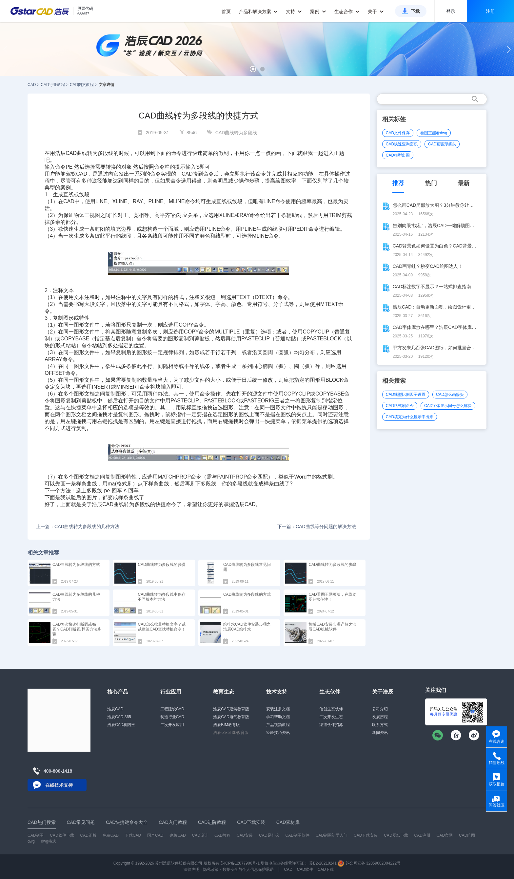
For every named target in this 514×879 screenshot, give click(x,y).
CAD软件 (305, 869)
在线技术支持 (59, 785)
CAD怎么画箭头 (450, 394)
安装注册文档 (278, 709)
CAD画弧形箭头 (442, 144)
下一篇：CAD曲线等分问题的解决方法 (316, 526)
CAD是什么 (269, 835)
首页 (226, 11)
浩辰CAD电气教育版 (231, 717)
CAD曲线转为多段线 (236, 132)
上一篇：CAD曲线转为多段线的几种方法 (77, 526)
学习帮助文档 (278, 717)
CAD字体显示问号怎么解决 (448, 405)
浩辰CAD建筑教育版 (231, 709)
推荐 (398, 183)
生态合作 (347, 11)
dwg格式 (48, 841)
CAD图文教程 (82, 84)
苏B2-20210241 (323, 863)
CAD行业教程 (53, 84)
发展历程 (380, 717)
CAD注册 (422, 835)
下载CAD (133, 835)
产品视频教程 (278, 724)
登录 (450, 11)
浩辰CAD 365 (119, 717)
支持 (294, 11)
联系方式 (380, 724)
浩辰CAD (115, 709)
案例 (318, 11)
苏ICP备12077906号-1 (240, 863)
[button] (252, 69)
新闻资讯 (380, 732)
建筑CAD (177, 835)
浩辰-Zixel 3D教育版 (230, 732)
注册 (490, 11)
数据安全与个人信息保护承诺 (248, 869)
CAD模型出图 (398, 155)
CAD (32, 84)
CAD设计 (200, 835)
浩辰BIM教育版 (226, 724)
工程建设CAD (172, 709)
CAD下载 (326, 869)
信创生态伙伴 (331, 709)
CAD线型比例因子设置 (405, 394)
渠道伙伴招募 (331, 724)
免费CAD (111, 835)
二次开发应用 (172, 724)
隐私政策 (211, 869)
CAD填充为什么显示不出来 (409, 417)
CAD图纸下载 (396, 835)
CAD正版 (88, 835)
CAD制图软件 (297, 835)
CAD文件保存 (398, 133)
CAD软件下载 (62, 835)
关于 (376, 11)
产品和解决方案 (258, 11)
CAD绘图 (467, 835)
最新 (463, 183)
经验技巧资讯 (278, 732)
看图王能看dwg (433, 133)
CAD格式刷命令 (400, 405)
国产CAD (155, 835)
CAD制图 (36, 835)
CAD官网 (445, 835)
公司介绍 (380, 709)
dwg (31, 841)
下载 (415, 11)
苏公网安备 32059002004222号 (369, 863)
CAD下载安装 (366, 835)
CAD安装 (245, 835)
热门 (431, 183)
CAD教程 (222, 835)
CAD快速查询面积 (402, 144)
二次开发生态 (331, 717)
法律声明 (191, 869)
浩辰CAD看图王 (121, 724)
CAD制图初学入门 (331, 835)
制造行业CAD (172, 717)
